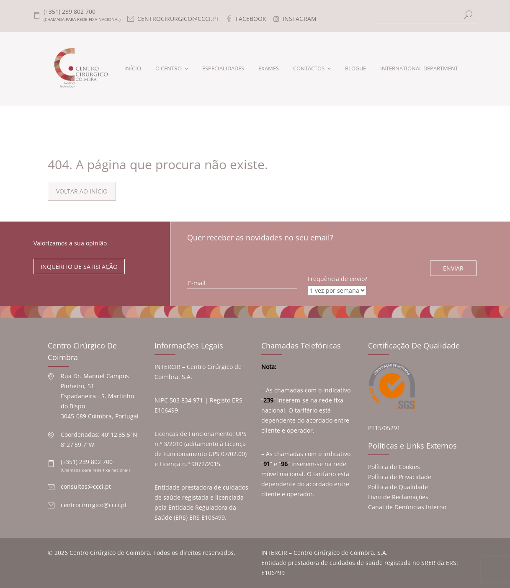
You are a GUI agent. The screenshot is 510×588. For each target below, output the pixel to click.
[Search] (426, 15)
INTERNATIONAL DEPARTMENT (419, 68)
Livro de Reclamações (398, 497)
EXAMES (268, 68)
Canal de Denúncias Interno (407, 507)
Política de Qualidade (398, 487)
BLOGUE (355, 68)
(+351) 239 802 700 (87, 462)
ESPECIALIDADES (223, 68)
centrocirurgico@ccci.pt (94, 505)
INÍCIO (132, 68)
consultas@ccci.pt (86, 486)
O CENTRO (168, 68)
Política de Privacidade (399, 477)
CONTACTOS (309, 68)
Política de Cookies (394, 467)
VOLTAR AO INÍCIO (82, 191)
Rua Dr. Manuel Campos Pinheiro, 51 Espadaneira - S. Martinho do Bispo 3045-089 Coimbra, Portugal (100, 396)
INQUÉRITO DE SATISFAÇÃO (79, 267)
